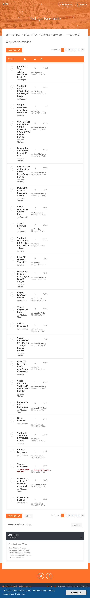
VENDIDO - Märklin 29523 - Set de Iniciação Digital (22, 91)
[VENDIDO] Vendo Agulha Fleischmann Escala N (23, 71)
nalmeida (24, 503)
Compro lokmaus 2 (22, 450)
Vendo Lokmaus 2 (22, 324)
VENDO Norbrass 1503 (21, 225)
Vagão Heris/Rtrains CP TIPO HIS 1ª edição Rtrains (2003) (23, 344)
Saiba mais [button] (20, 594)
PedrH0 (23, 231)
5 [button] (75, 50)
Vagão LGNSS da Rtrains (22, 295)
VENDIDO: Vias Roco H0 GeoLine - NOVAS (23, 436)
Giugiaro (23, 80)
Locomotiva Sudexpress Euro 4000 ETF (22, 152)
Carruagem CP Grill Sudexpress (22, 404)
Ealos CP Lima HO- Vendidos (21, 259)
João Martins (20, 141)
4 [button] (72, 50)
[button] (82, 50)
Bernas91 (24, 217)
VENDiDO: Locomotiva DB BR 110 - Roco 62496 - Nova (23, 242)
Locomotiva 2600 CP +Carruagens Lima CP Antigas (23, 276)
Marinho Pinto (22, 316)
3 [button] (69, 50)
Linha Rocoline (21, 419)
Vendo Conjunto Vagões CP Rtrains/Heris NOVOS (23, 385)
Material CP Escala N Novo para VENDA (22, 192)
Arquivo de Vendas (18, 42)
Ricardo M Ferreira (23, 470)
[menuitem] (5, 4)
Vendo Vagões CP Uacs (22, 309)
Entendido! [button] (76, 593)
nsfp (22, 116)
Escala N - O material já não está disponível (23, 482)
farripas (23, 301)
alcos (22, 265)
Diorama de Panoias (22, 498)
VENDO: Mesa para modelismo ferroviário (22, 109)
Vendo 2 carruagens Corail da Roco (22, 210)
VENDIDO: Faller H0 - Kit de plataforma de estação (22, 366)
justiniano (24, 329)
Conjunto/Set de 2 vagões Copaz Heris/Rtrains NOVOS (23, 171)
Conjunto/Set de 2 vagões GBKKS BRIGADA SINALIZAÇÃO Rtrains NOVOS (23, 129)
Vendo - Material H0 (22, 465)
